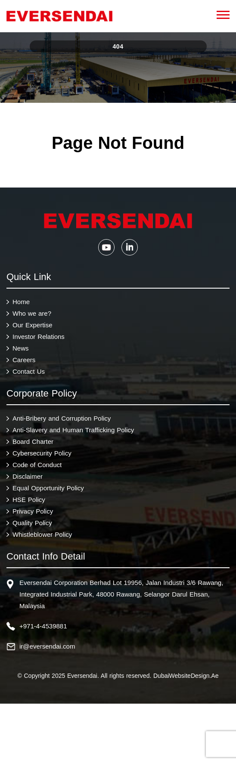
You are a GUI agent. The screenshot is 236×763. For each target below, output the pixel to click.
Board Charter (32, 442)
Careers (23, 360)
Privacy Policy (32, 512)
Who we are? (31, 314)
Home (21, 302)
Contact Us (28, 372)
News (20, 349)
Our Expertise (32, 325)
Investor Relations (38, 337)
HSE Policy (28, 500)
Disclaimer (27, 477)
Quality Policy (32, 523)
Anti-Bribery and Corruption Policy (61, 419)
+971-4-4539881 (43, 627)
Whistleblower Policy (42, 535)
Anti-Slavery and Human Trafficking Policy (73, 430)
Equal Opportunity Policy (48, 488)
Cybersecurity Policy (41, 454)
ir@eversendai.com (47, 647)
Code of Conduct (37, 465)
